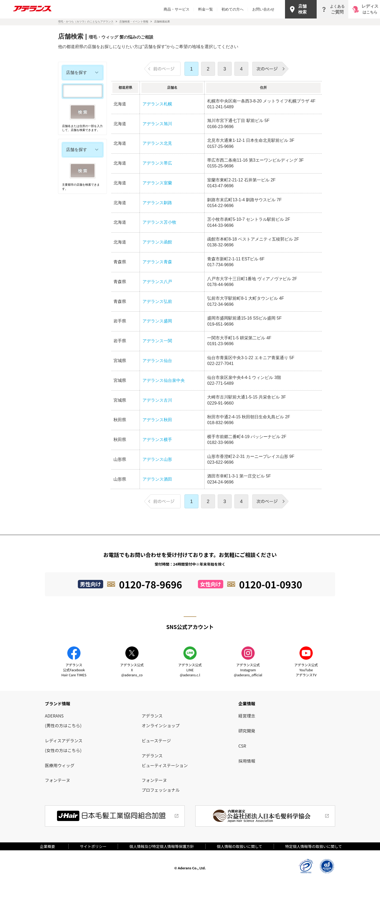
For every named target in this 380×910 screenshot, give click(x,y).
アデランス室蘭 (157, 183)
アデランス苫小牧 (159, 222)
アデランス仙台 (159, 360)
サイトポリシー (93, 846)
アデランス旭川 (157, 123)
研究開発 (246, 731)
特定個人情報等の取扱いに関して (313, 846)
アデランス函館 (157, 242)
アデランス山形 (157, 459)
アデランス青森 (157, 262)
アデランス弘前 (157, 301)
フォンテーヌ (57, 780)
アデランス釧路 (157, 202)
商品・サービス (179, 9)
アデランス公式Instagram (248, 669)
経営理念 (246, 715)
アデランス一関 (157, 341)
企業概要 (49, 846)
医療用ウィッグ (59, 765)
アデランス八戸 (157, 281)
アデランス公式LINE (190, 669)
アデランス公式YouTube (306, 669)
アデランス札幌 (157, 104)
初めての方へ (234, 9)
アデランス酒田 (157, 479)
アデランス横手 (157, 439)
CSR (242, 746)
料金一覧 (208, 9)
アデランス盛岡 (157, 321)
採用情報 (246, 761)
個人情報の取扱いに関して (239, 846)
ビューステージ (156, 740)
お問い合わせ (263, 9)
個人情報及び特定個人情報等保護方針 (161, 846)
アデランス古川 (157, 400)
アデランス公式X (132, 669)
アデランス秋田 (157, 420)
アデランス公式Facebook (74, 669)
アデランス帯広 (157, 163)
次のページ (270, 69)
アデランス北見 (157, 143)
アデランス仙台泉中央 (163, 380)
